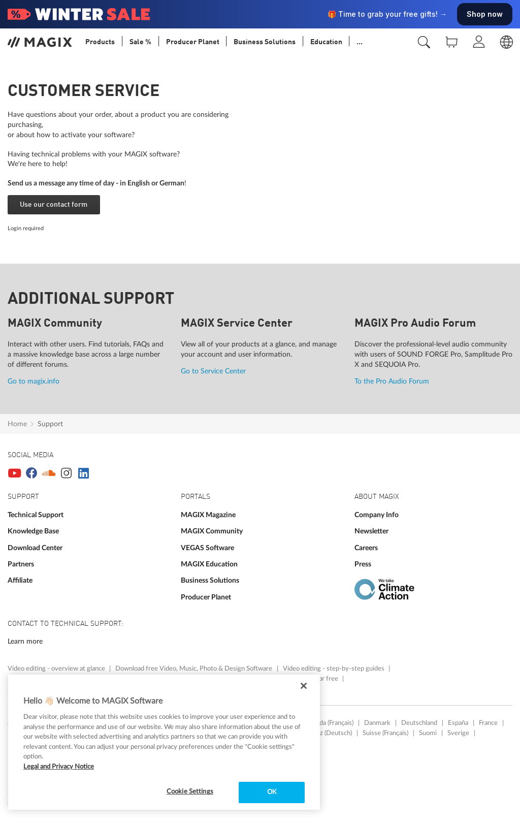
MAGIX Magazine (208, 515)
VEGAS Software (207, 548)
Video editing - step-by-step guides (334, 668)
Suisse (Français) (385, 733)
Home (17, 424)
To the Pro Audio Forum (391, 381)
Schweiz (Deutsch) (326, 733)
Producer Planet (206, 597)
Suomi (428, 733)
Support (50, 424)
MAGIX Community (212, 531)
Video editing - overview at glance (57, 668)
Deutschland (419, 723)
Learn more (25, 641)
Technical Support (35, 515)
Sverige (458, 733)
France (488, 723)
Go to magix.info (33, 381)
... (359, 42)
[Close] (303, 686)
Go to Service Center (213, 371)
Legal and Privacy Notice (58, 767)
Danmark (377, 723)
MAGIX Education (209, 564)
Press (362, 564)
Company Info (376, 515)
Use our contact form (53, 204)
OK (272, 792)
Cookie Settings (190, 791)
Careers (366, 548)
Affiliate (20, 580)
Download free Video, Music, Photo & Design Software (194, 668)
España (458, 723)
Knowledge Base (33, 531)
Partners (21, 564)
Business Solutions (210, 580)
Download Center (35, 548)
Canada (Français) (329, 723)
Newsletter (371, 531)
